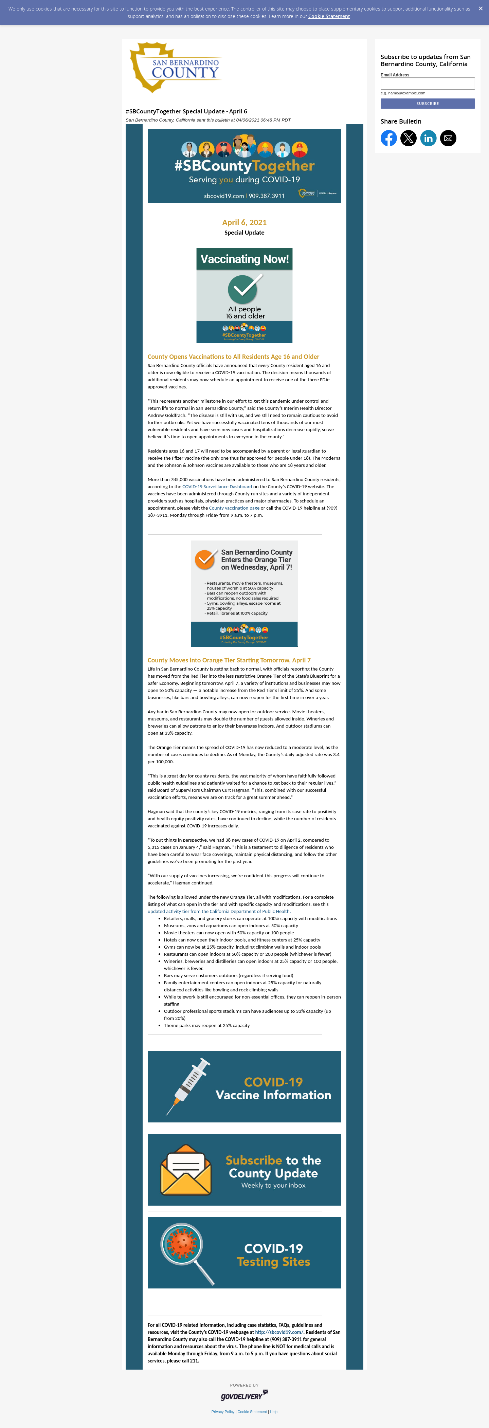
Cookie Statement (329, 16)
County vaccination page (234, 508)
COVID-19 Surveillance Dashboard (217, 486)
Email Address (395, 75)
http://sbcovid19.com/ (279, 1332)
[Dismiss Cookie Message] (480, 6)
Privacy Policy (223, 1412)
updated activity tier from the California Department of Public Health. (220, 911)
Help (273, 1412)
